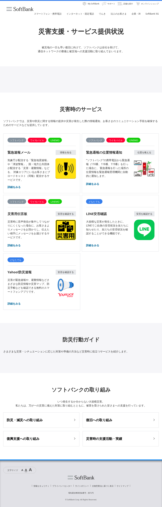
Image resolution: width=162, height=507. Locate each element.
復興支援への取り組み (23, 438)
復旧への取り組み (99, 420)
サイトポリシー (82, 486)
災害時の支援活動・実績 (104, 438)
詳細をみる (14, 187)
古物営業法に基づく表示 (103, 486)
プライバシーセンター (62, 486)
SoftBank (20, 9)
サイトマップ (122, 486)
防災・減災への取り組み (25, 420)
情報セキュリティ (41, 486)
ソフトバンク (81, 477)
